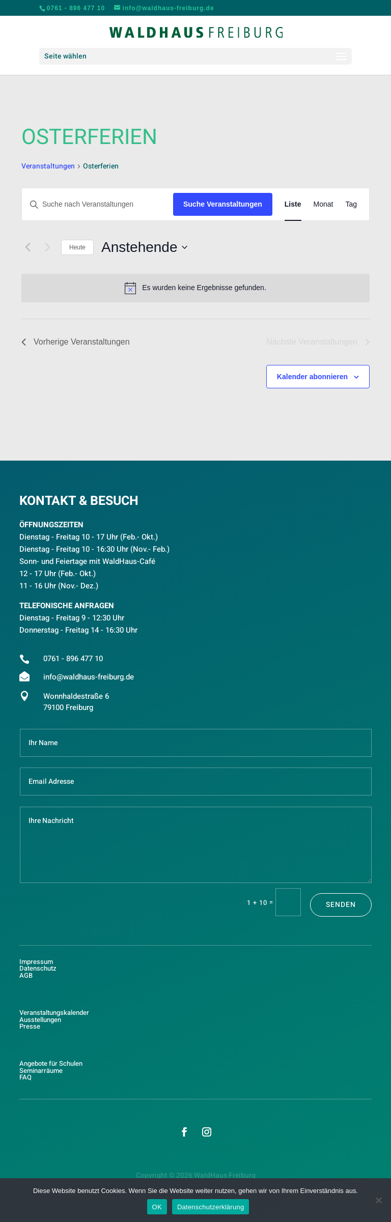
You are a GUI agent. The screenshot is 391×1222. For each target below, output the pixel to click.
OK (157, 1207)
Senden (341, 904)
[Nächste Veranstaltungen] (47, 247)
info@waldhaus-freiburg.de (88, 677)
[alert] (195, 288)
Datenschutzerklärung (210, 1207)
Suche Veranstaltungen (222, 204)
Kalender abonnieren (312, 377)
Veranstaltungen (48, 166)
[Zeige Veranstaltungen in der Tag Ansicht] (351, 204)
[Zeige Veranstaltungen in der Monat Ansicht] (323, 204)
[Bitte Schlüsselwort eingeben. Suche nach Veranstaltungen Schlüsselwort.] (97, 204)
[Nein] (378, 1200)
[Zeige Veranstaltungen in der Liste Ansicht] (293, 204)
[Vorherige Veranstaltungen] (27, 247)
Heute (77, 247)
